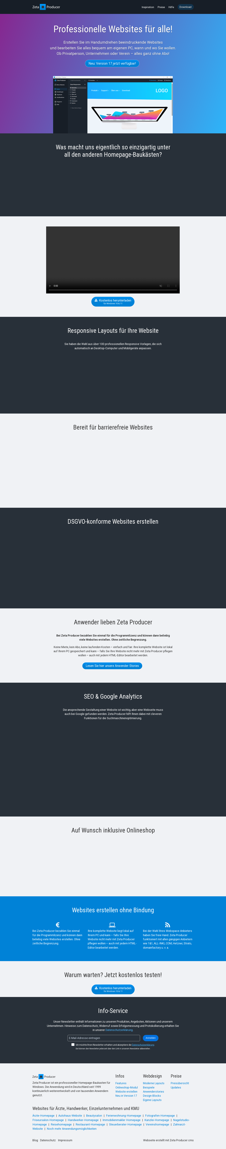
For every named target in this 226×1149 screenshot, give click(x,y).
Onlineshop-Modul (126, 1087)
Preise (161, 7)
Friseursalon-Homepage (48, 1120)
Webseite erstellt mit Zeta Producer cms (168, 1140)
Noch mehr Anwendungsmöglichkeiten (72, 1129)
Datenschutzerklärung (119, 1030)
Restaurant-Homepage (90, 1124)
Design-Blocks (152, 1095)
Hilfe (171, 7)
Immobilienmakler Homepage (121, 1120)
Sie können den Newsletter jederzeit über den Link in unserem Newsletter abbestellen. (113, 1049)
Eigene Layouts (152, 1100)
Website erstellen (126, 1091)
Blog (35, 1140)
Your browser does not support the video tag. (113, 259)
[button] (112, 63)
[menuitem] (148, 7)
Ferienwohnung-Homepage (123, 1115)
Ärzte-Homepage (43, 1115)
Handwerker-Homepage (83, 1120)
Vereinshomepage (157, 1124)
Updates (176, 1087)
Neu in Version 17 (126, 1095)
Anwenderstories (153, 1091)
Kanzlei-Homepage (156, 1120)
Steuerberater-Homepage (125, 1124)
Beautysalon (94, 1115)
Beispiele (148, 1087)
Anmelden (151, 1038)
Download (186, 7)
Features (120, 1083)
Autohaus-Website (70, 1115)
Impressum (65, 1140)
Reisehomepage (61, 1124)
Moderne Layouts (153, 1083)
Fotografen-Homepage (160, 1115)
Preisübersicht (180, 1083)
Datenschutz (48, 1140)
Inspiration (148, 7)
